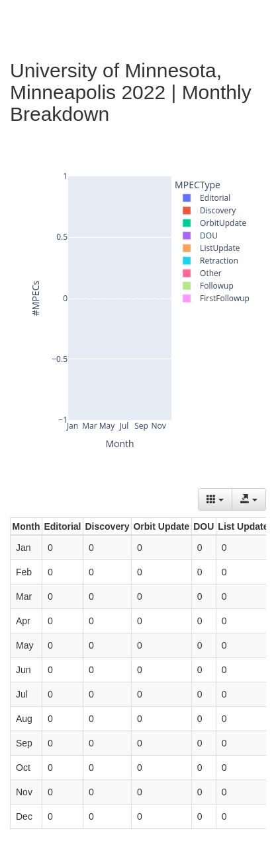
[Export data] (249, 499)
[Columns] (215, 499)
